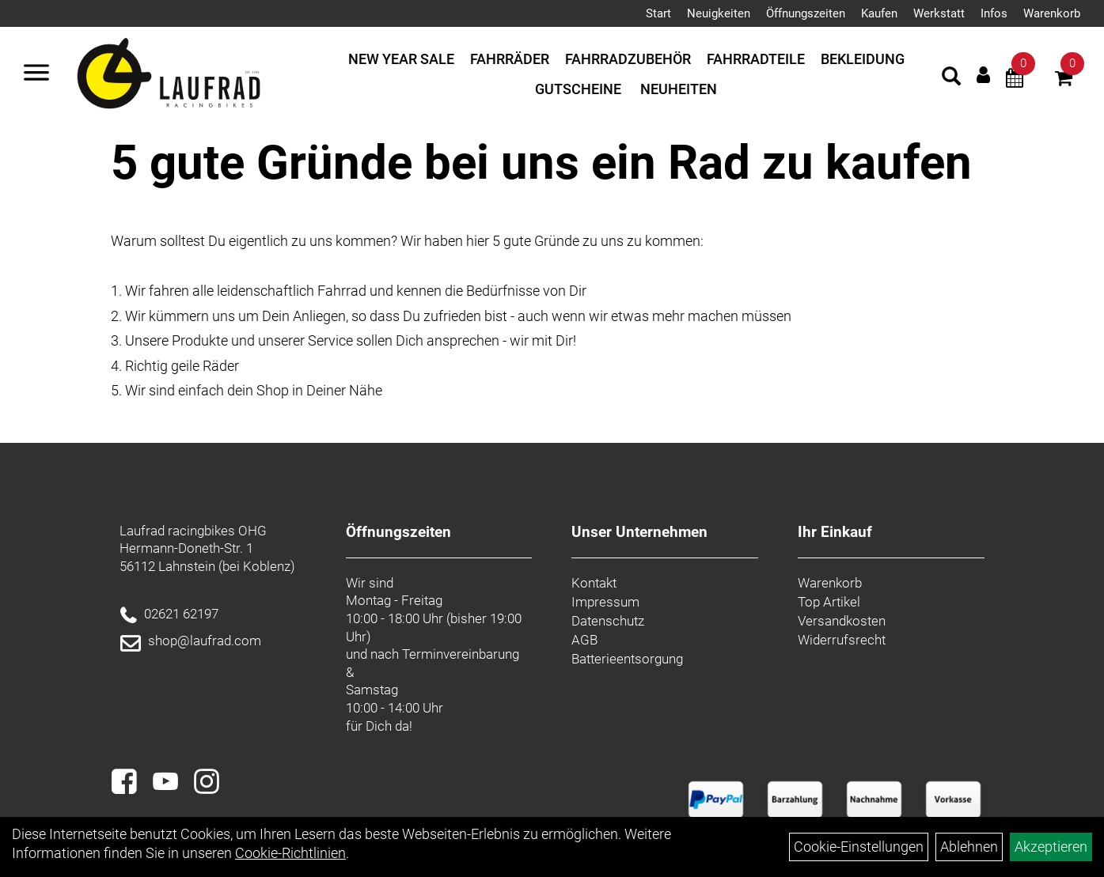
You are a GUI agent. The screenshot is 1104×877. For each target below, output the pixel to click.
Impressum (605, 602)
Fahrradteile (756, 59)
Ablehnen (969, 846)
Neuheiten (678, 89)
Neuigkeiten (718, 13)
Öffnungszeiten (805, 13)
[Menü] (36, 74)
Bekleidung (863, 59)
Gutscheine (578, 89)
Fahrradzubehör (628, 59)
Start (658, 13)
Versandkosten (842, 621)
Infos (994, 13)
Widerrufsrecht (842, 640)
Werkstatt (939, 13)
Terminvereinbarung (460, 654)
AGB (584, 640)
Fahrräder (509, 59)
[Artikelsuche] (951, 78)
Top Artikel (829, 602)
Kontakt (593, 583)
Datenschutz (607, 621)
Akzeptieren (1051, 846)
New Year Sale (401, 59)
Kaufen (879, 13)
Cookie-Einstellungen (859, 846)
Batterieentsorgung (627, 659)
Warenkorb (1051, 13)
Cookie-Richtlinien (290, 853)
